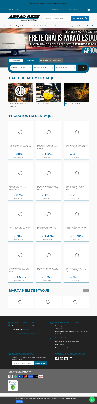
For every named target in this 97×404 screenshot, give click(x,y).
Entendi (19, 402)
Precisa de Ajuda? (59, 10)
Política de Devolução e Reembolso (67, 341)
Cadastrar (40, 363)
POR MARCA (57, 60)
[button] (7, 47)
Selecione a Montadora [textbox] (18, 67)
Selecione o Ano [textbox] (61, 67)
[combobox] (21, 68)
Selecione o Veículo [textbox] (40, 67)
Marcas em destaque (29, 290)
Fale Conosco (59, 344)
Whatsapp (14, 10)
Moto (30, 60)
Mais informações (71, 398)
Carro (16, 60)
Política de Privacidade (62, 348)
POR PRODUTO (45, 60)
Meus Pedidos (75, 10)
